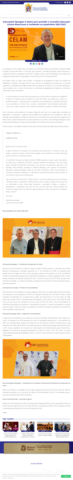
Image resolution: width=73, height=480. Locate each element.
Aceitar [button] (66, 476)
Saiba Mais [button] (11, 478)
